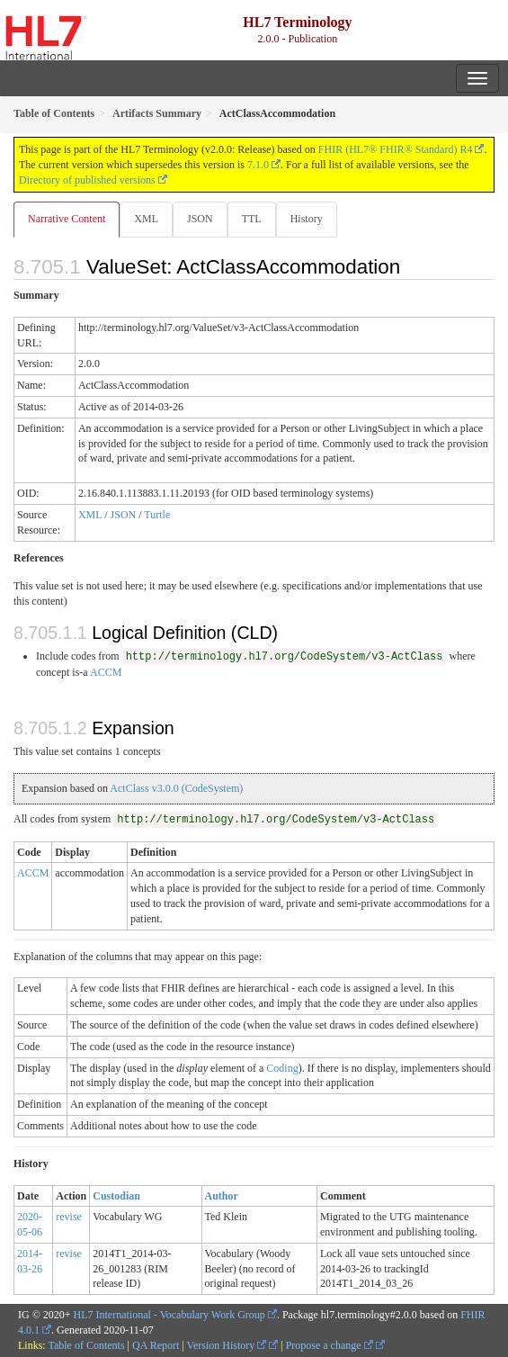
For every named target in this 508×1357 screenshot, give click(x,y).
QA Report (155, 1345)
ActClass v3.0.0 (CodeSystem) (176, 788)
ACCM (105, 672)
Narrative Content (66, 218)
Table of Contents (86, 1345)
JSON (200, 218)
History (306, 218)
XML (146, 218)
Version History (227, 1345)
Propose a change (329, 1345)
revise (69, 1216)
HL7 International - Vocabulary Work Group (169, 1314)
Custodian (116, 1196)
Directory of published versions (87, 180)
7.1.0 (258, 164)
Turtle (157, 514)
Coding (282, 1068)
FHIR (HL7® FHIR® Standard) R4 (395, 149)
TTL (252, 218)
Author (221, 1196)
